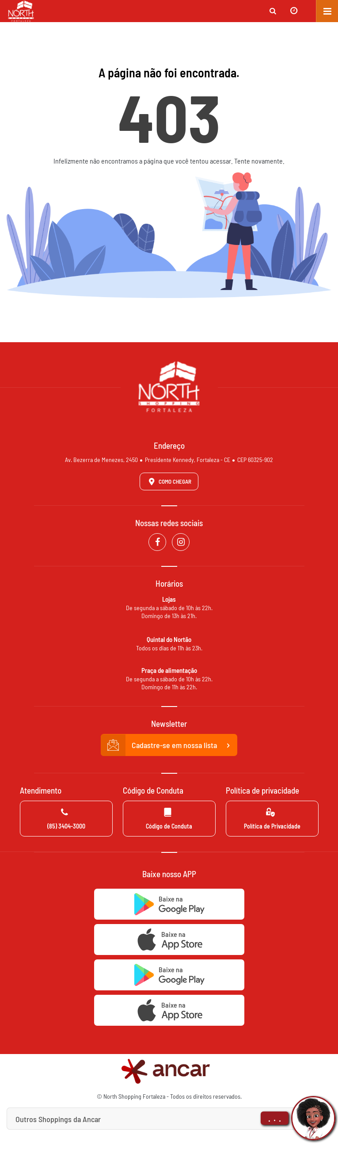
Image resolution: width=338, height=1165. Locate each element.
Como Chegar (168, 481)
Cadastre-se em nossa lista (169, 745)
